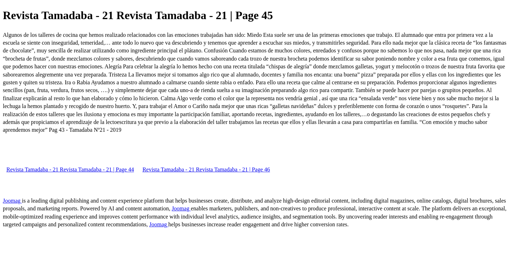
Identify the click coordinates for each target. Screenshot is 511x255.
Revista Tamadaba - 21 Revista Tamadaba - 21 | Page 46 (206, 169)
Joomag (12, 201)
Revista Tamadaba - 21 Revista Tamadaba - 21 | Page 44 (70, 169)
